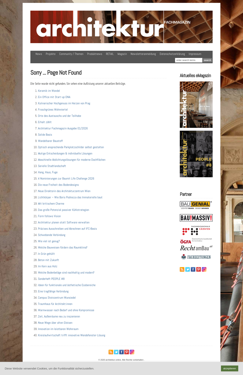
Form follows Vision (49, 216)
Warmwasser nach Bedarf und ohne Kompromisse (66, 310)
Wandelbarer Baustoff (50, 141)
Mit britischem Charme (51, 204)
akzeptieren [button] (229, 368)
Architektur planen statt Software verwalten (63, 222)
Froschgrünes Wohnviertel (53, 110)
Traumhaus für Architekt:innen (55, 304)
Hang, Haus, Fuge (48, 172)
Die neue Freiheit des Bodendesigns (58, 185)
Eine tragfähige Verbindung (53, 291)
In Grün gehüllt (46, 254)
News (39, 54)
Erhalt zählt (45, 122)
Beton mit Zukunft (48, 260)
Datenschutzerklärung (172, 54)
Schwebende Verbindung (51, 235)
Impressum (195, 54)
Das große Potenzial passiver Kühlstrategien (63, 210)
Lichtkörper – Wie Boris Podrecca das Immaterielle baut (70, 197)
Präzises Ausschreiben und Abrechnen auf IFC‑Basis (67, 229)
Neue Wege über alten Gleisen (55, 323)
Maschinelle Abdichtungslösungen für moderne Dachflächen (71, 160)
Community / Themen (71, 54)
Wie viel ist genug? (49, 241)
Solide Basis (45, 135)
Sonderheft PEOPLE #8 (51, 279)
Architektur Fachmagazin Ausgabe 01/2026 (63, 128)
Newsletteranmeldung (143, 54)
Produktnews (94, 54)
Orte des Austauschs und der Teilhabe (59, 116)
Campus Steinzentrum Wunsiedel (57, 298)
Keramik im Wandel (49, 91)
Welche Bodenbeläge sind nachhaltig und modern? (66, 273)
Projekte (50, 54)
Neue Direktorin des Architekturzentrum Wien (64, 191)
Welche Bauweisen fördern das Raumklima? (62, 247)
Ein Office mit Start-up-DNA (54, 97)
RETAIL (110, 54)
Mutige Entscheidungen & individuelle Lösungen (65, 153)
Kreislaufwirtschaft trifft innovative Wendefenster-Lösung (71, 335)
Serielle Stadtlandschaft (52, 166)
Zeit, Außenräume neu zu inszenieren (59, 316)
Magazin (122, 54)
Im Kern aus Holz (47, 266)
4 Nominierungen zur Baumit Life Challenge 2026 (66, 178)
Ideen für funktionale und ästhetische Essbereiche (66, 285)
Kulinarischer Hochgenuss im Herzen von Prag (64, 103)
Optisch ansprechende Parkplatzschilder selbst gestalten (71, 147)
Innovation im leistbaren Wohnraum (58, 329)
